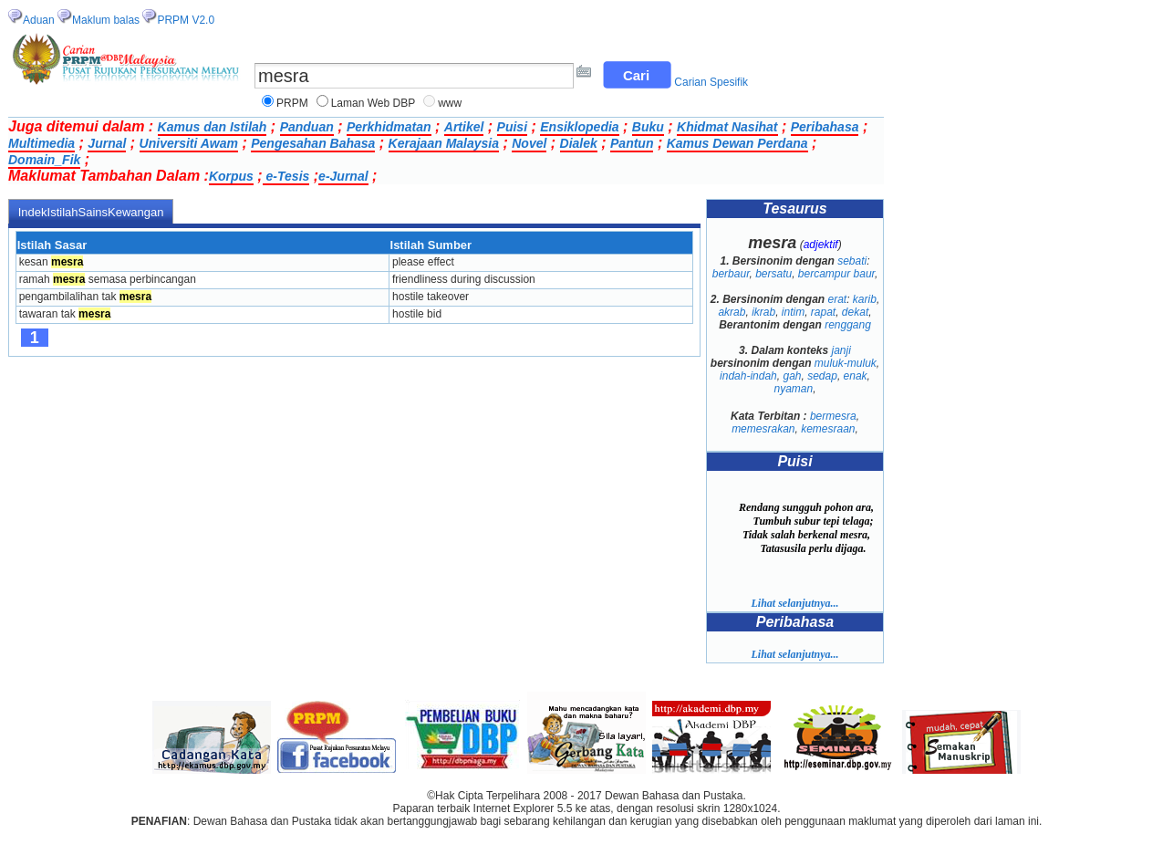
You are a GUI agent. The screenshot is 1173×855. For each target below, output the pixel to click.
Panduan (307, 127)
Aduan (39, 20)
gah (792, 376)
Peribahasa (825, 127)
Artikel (464, 127)
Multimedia (41, 143)
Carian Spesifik (711, 82)
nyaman (793, 388)
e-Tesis (286, 176)
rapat (823, 312)
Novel (529, 143)
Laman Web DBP (373, 103)
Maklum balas (106, 20)
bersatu (773, 273)
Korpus (231, 176)
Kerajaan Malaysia (444, 143)
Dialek (578, 143)
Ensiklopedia (579, 127)
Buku (648, 127)
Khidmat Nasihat (727, 127)
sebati (852, 261)
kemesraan (828, 428)
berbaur (731, 273)
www (450, 103)
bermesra (833, 416)
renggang (848, 324)
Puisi (512, 127)
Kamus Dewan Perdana (737, 143)
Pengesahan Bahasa (313, 143)
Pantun (631, 143)
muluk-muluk (846, 363)
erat (837, 299)
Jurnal (107, 143)
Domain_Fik (44, 159)
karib (865, 299)
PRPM (292, 103)
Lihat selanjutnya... (794, 603)
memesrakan (763, 428)
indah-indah (748, 376)
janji (841, 350)
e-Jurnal (343, 176)
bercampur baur (836, 273)
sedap (822, 376)
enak (855, 376)
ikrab (763, 312)
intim (793, 312)
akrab (731, 312)
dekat (855, 312)
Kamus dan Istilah (212, 127)
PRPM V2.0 (185, 20)
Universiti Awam (189, 143)
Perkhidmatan (389, 127)
